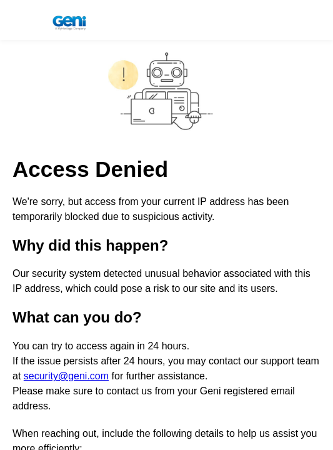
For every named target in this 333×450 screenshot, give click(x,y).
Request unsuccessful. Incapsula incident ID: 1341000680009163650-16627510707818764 (166, 225)
